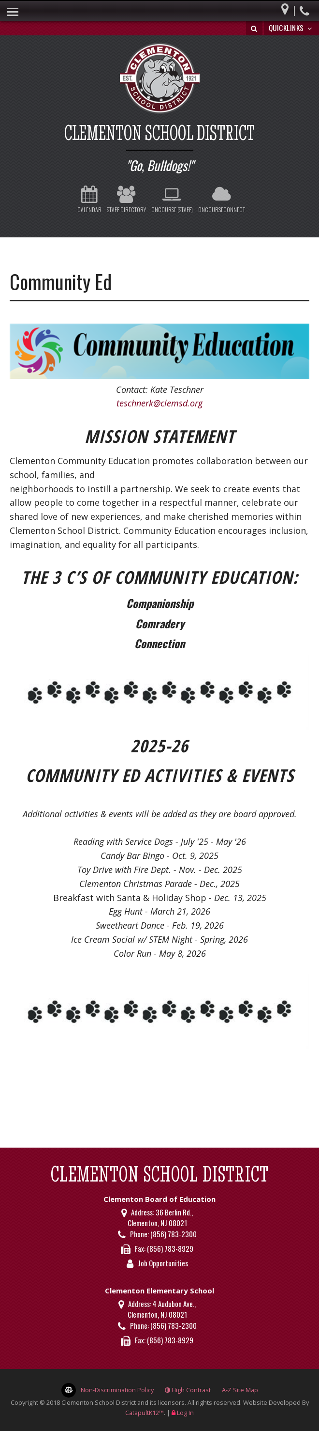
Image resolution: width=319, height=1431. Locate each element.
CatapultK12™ (144, 1412)
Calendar (89, 200)
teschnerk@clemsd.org (159, 403)
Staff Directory (126, 200)
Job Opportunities (163, 1263)
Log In (185, 1412)
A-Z (240, 1389)
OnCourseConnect (221, 200)
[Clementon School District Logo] (159, 80)
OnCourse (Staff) (172, 200)
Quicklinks (292, 27)
